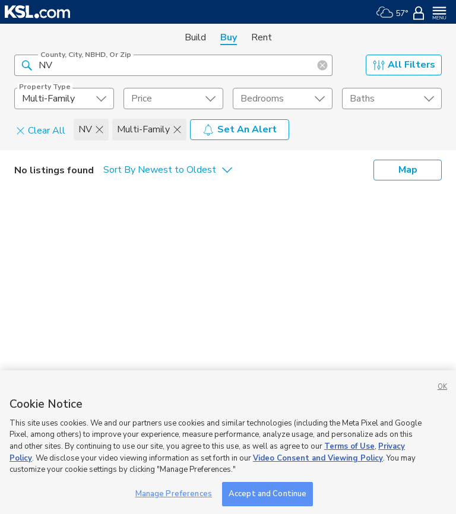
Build (195, 37)
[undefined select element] (64, 98)
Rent (261, 37)
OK (442, 399)
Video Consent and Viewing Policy (318, 470)
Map (407, 169)
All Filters (404, 64)
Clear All (40, 130)
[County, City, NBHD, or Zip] (173, 65)
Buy (228, 37)
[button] (27, 65)
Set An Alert (239, 129)
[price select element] (173, 98)
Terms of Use (349, 458)
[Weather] (392, 12)
